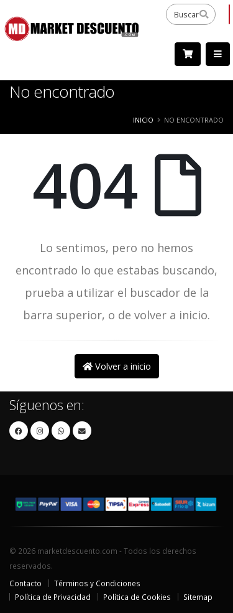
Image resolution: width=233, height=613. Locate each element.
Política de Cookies (137, 597)
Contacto (25, 583)
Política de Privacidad (53, 597)
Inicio (143, 119)
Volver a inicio (117, 366)
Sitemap (197, 597)
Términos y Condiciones (97, 583)
